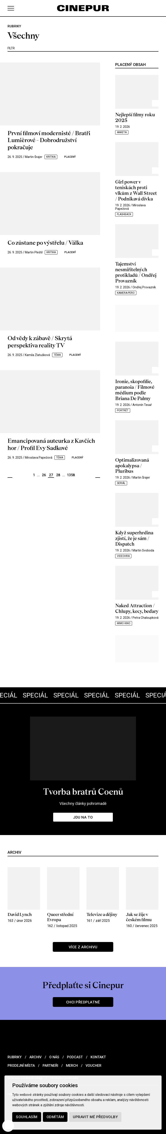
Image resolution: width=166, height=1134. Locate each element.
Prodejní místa (21, 1065)
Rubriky (15, 1057)
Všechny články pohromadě (83, 803)
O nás (54, 1057)
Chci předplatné (83, 1002)
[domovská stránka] (83, 8)
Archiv (35, 1057)
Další (97, 475)
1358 (71, 475)
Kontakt (98, 1057)
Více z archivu (83, 947)
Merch (72, 1065)
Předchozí (10, 475)
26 (44, 475)
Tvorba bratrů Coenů (83, 792)
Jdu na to (83, 817)
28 (58, 475)
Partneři (50, 1065)
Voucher (93, 1065)
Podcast (75, 1057)
